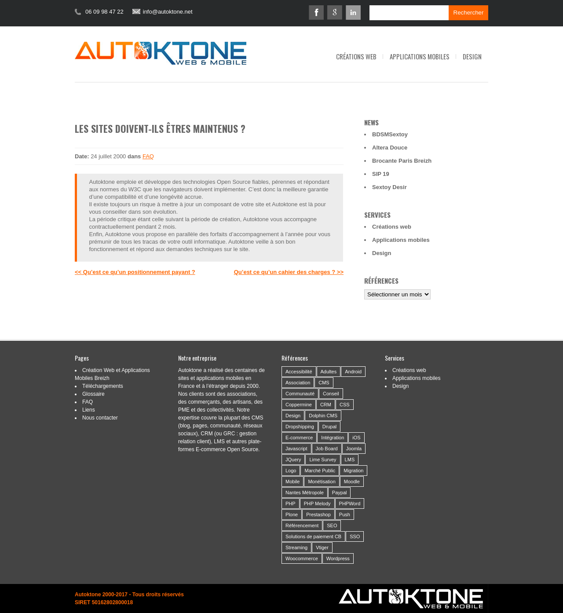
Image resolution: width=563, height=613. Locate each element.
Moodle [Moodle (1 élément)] (352, 481)
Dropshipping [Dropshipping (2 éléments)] (299, 426)
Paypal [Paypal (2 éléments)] (339, 492)
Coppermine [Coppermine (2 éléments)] (298, 404)
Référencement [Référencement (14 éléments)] (301, 525)
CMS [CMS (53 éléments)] (323, 382)
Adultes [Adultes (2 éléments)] (329, 371)
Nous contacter (100, 418)
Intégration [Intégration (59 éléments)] (332, 437)
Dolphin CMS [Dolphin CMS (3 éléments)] (323, 415)
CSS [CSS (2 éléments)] (345, 404)
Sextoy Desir (389, 187)
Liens (88, 410)
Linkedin (353, 12)
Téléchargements (102, 386)
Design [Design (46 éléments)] (292, 415)
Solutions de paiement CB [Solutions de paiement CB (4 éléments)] (313, 536)
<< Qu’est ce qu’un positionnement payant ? (135, 272)
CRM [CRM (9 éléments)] (325, 404)
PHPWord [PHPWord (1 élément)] (350, 503)
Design (472, 56)
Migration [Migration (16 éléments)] (353, 470)
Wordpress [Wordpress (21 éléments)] (338, 558)
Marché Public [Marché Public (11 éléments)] (319, 470)
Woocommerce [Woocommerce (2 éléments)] (301, 558)
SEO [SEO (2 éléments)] (332, 525)
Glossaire (93, 394)
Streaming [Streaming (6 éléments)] (296, 547)
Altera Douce (389, 147)
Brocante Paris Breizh (401, 160)
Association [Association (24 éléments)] (297, 382)
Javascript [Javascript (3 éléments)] (296, 448)
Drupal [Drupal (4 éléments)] (329, 426)
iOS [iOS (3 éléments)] (356, 437)
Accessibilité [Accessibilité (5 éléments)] (298, 371)
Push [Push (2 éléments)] (344, 514)
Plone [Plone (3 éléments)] (291, 514)
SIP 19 (380, 174)
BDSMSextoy (390, 134)
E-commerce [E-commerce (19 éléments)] (299, 437)
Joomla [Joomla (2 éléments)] (354, 448)
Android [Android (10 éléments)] (353, 371)
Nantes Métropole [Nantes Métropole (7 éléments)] (304, 492)
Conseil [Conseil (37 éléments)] (331, 393)
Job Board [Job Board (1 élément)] (327, 448)
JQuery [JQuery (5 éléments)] (293, 459)
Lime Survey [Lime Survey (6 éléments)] (322, 459)
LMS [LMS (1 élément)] (350, 459)
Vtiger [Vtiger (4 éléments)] (322, 547)
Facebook (316, 12)
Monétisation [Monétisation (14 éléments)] (321, 481)
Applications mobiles (420, 56)
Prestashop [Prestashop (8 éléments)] (318, 514)
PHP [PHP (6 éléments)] (290, 503)
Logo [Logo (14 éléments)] (290, 470)
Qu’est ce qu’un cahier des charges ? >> (289, 272)
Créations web (356, 56)
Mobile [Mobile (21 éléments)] (292, 481)
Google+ (334, 12)
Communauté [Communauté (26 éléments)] (299, 393)
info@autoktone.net (168, 12)
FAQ (148, 156)
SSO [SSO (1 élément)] (355, 536)
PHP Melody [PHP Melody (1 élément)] (317, 503)
